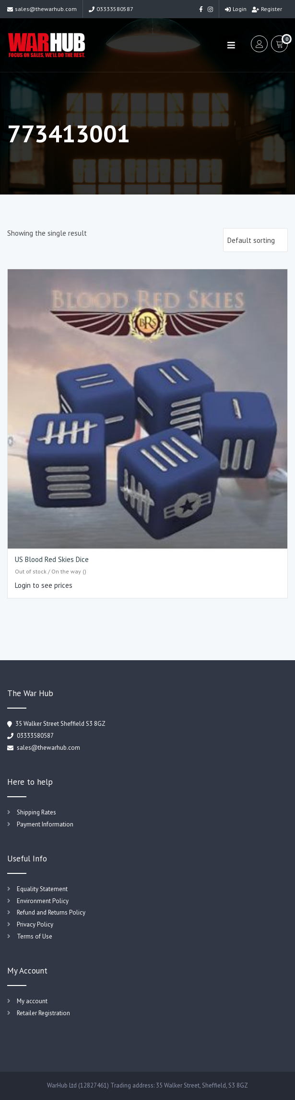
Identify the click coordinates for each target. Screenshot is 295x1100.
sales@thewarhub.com (42, 8)
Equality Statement (42, 889)
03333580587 (111, 8)
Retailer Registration (43, 1013)
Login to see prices (43, 585)
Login (236, 8)
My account (32, 1001)
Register (267, 8)
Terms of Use (34, 936)
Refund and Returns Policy (51, 912)
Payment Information (45, 824)
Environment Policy (43, 901)
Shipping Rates (36, 812)
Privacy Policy (35, 924)
